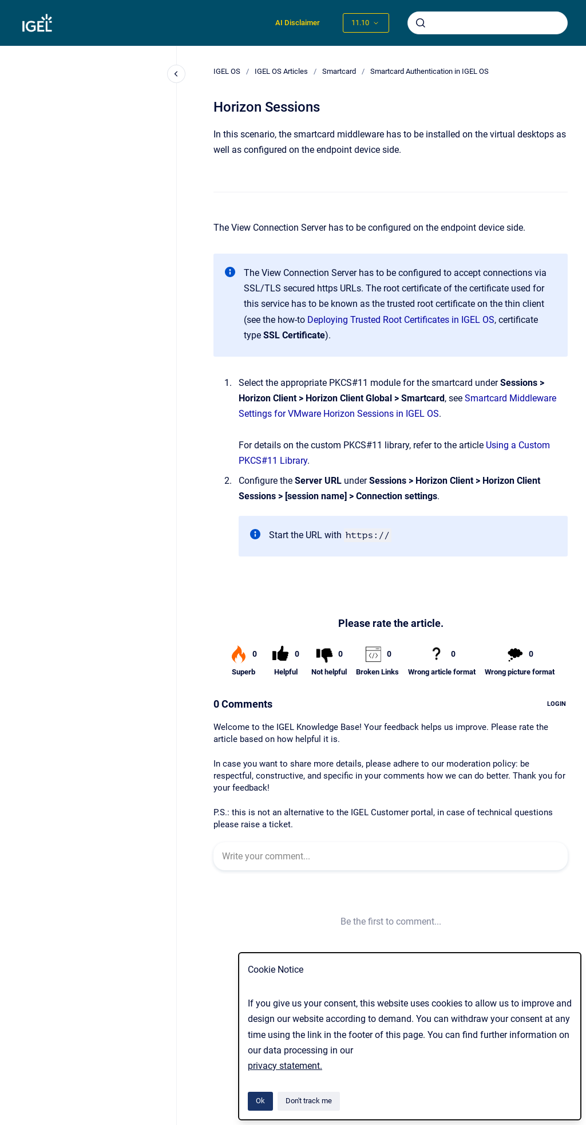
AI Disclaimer (297, 22)
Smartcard (339, 71)
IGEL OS (226, 71)
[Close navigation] (176, 74)
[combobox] (487, 23)
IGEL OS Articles (281, 71)
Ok (260, 1100)
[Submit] (420, 23)
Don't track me (309, 1100)
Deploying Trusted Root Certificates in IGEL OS (400, 319)
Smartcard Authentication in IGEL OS (429, 71)
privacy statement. (285, 1065)
